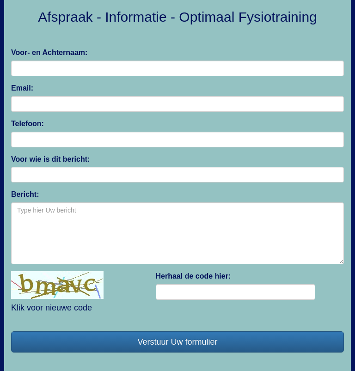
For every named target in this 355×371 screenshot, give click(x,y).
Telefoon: (27, 124)
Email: (22, 88)
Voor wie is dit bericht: (50, 159)
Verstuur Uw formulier (177, 342)
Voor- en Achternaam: (49, 52)
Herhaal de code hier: (193, 276)
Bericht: (25, 194)
